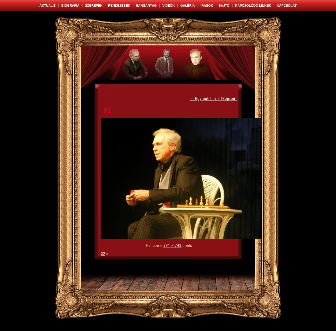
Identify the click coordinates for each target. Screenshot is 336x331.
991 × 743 (172, 245)
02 (103, 253)
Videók (168, 6)
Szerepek (94, 6)
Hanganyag (146, 6)
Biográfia (70, 6)
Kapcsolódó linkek (253, 6)
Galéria (187, 6)
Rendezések (119, 6)
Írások (207, 6)
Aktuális (48, 6)
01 (107, 110)
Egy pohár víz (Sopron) (213, 98)
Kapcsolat (287, 6)
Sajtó (224, 6)
